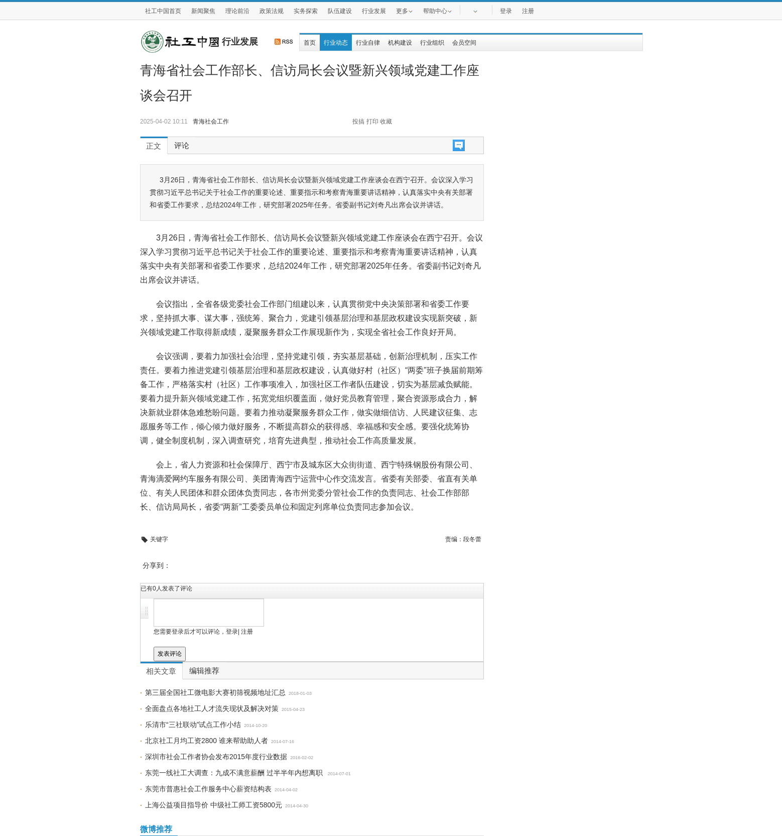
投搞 (358, 121)
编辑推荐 (204, 671)
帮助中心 (437, 11)
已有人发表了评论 (166, 588)
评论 (181, 146)
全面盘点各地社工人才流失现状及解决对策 (212, 708)
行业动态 (336, 42)
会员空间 (464, 42)
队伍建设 (340, 11)
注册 (528, 11)
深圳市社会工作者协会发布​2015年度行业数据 (216, 757)
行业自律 (368, 42)
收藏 (386, 121)
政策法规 (271, 11)
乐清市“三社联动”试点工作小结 (193, 725)
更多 (404, 11)
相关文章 (161, 671)
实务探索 (306, 11)
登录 (506, 11)
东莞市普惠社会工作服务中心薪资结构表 (208, 789)
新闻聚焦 (203, 11)
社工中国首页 (163, 11)
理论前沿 (237, 11)
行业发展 (374, 11)
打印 (372, 121)
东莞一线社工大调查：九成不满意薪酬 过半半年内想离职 (235, 773)
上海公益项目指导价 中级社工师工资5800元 (213, 805)
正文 (153, 146)
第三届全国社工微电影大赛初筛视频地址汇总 (215, 692)
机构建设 (400, 42)
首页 (310, 42)
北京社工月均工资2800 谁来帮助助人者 (206, 741)
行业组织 (432, 42)
